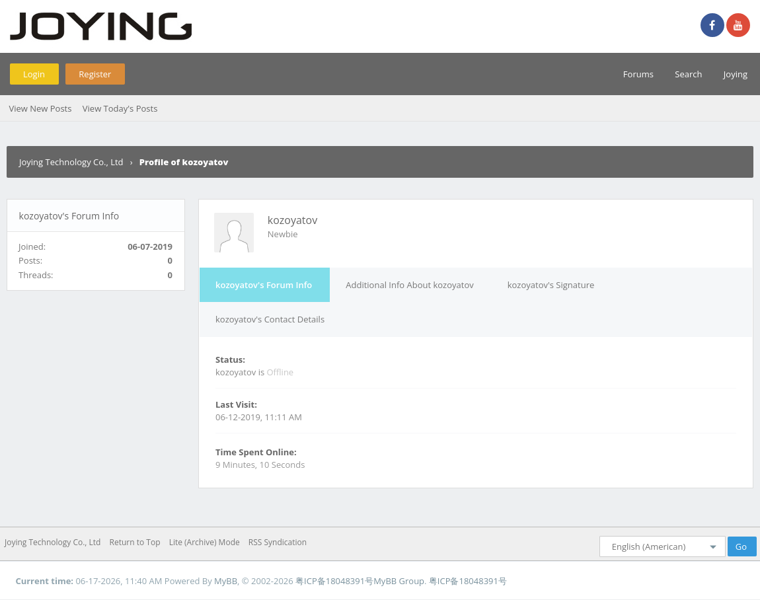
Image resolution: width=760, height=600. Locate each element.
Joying (735, 74)
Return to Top (135, 542)
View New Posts (40, 108)
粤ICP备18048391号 (334, 581)
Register (95, 74)
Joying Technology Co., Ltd (71, 162)
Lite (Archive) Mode (204, 542)
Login (34, 74)
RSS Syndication (277, 542)
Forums (638, 74)
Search (688, 74)
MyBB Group (398, 581)
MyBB (225, 581)
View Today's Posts (120, 108)
